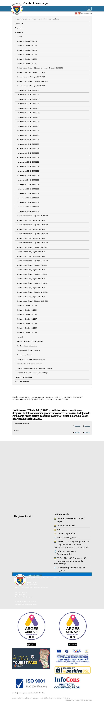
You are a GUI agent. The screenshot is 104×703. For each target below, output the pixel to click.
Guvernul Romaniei (66, 525)
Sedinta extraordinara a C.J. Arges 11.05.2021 (33, 261)
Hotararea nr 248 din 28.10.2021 (28, 153)
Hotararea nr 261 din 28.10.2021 (28, 211)
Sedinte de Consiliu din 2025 (27, 46)
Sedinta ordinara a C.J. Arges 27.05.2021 (31, 256)
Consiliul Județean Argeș (20, 397)
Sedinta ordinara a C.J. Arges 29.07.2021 (31, 238)
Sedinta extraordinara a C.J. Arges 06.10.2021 (33, 216)
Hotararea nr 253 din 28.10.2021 (28, 175)
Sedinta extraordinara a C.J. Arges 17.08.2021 (33, 234)
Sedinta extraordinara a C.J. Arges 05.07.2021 (33, 247)
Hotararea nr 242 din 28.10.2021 (28, 126)
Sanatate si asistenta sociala (27, 346)
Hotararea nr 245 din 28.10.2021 (28, 139)
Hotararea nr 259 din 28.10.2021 (28, 202)
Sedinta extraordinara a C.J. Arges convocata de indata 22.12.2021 (40, 68)
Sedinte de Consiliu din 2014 (27, 332)
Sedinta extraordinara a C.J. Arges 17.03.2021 (33, 283)
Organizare (19, 28)
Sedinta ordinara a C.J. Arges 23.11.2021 (31, 77)
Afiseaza (77, 426)
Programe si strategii (23, 377)
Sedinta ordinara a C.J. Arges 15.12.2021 (31, 72)
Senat (59, 529)
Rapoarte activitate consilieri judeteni (30, 341)
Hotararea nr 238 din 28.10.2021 (28, 108)
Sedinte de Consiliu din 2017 (27, 319)
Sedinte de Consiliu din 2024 (27, 50)
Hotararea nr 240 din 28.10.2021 (28, 117)
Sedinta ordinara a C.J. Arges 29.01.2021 (31, 296)
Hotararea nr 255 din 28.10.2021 (28, 184)
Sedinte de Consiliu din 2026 (27, 41)
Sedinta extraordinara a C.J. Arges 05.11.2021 (33, 81)
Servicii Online (59, 698)
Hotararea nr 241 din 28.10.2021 (28, 122)
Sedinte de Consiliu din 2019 (27, 310)
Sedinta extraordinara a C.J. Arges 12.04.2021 (33, 274)
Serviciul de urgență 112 (68, 537)
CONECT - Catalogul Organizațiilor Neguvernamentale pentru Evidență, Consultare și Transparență (71, 544)
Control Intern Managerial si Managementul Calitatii (35, 368)
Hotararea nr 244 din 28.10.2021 (28, 135)
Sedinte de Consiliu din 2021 (27, 63)
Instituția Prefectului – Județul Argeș (71, 520)
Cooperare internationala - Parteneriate (31, 359)
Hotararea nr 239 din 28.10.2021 (28, 113)
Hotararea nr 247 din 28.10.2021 (28, 148)
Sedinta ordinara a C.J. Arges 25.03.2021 (31, 279)
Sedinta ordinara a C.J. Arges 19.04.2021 (31, 270)
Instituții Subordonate (46, 698)
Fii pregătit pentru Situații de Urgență (71, 569)
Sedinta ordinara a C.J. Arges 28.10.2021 (31, 86)
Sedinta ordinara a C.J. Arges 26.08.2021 (31, 229)
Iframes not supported (52, 477)
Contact (67, 698)
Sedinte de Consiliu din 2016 (27, 323)
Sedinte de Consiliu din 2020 (27, 305)
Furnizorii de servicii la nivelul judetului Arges (32, 373)
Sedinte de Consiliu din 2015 (27, 328)
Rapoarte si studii (22, 382)
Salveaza (87, 426)
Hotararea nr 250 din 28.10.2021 (28, 162)
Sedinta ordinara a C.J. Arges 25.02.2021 (31, 288)
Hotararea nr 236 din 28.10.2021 (28, 99)
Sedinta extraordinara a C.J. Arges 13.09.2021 (33, 225)
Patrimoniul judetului (24, 355)
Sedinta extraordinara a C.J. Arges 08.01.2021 (33, 301)
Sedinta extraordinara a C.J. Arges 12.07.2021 (33, 243)
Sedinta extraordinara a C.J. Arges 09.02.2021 (33, 292)
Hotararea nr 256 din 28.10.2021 (28, 189)
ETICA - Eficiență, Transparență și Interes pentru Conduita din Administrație (71, 561)
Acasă (14, 698)
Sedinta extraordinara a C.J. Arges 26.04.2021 (33, 265)
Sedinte (19, 37)
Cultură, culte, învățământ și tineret (29, 364)
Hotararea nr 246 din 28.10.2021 (28, 144)
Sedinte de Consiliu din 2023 (27, 54)
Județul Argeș (22, 698)
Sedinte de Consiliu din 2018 (27, 314)
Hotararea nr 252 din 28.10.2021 (28, 171)
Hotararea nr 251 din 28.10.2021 (28, 166)
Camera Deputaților (66, 533)
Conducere (19, 23)
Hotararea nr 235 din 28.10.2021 (28, 95)
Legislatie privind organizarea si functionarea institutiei (37, 19)
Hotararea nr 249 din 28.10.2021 (28, 157)
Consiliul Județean (38, 397)
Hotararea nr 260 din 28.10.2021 (28, 207)
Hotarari (20, 337)
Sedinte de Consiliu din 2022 (27, 59)
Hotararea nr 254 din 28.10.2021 (28, 180)
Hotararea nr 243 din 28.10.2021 (28, 131)
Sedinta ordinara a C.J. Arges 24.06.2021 (31, 252)
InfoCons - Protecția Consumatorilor (66, 552)
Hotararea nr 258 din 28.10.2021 (28, 198)
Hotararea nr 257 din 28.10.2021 (28, 193)
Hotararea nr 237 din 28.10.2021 (28, 104)
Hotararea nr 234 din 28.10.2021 (28, 90)
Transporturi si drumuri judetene (28, 350)
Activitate (19, 32)
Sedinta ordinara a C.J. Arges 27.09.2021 (31, 220)
